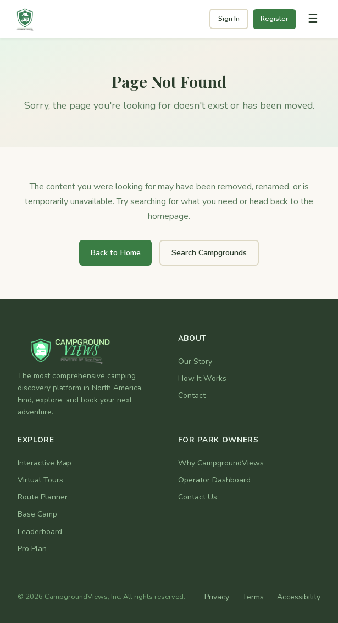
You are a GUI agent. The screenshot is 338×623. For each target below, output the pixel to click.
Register (275, 19)
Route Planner (43, 497)
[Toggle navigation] (313, 19)
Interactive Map (44, 463)
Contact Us (197, 497)
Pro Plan (32, 548)
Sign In (229, 19)
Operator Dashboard (214, 480)
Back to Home (115, 252)
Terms (253, 597)
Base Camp (37, 514)
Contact (192, 395)
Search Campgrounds (209, 252)
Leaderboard (40, 531)
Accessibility (298, 597)
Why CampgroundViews (221, 463)
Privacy (216, 597)
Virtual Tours (40, 480)
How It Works (202, 378)
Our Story (195, 361)
